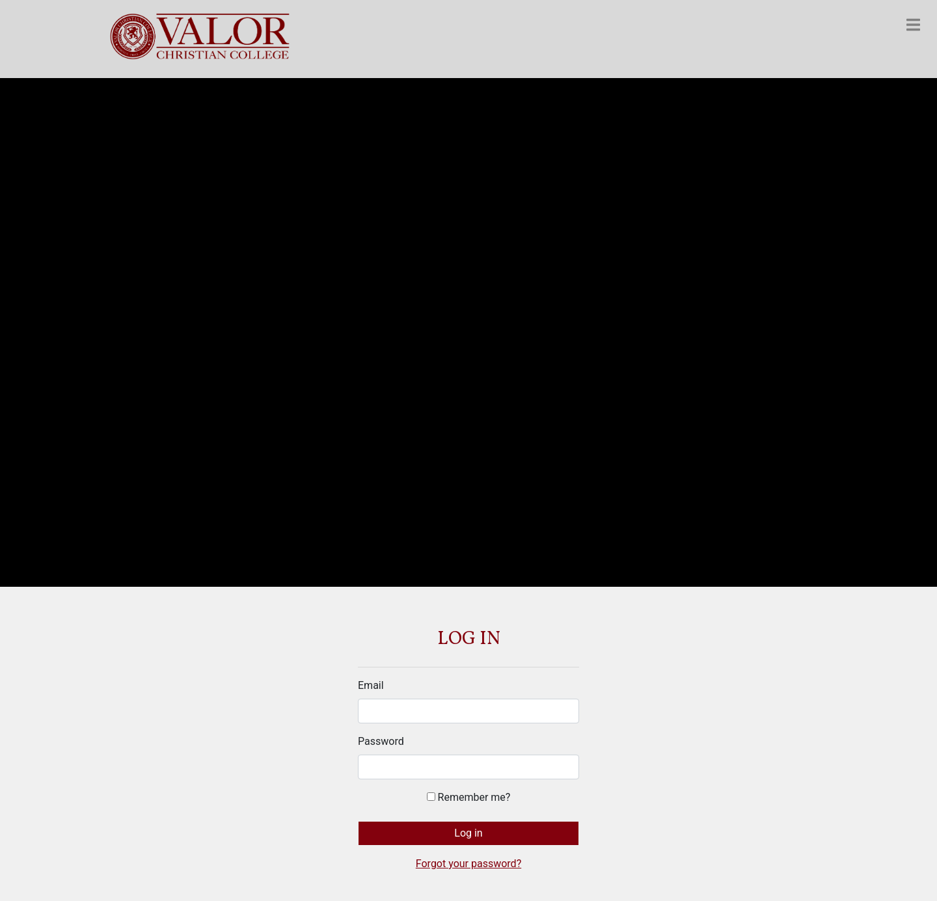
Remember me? (469, 797)
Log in (468, 833)
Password (381, 741)
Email (371, 685)
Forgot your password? (468, 863)
